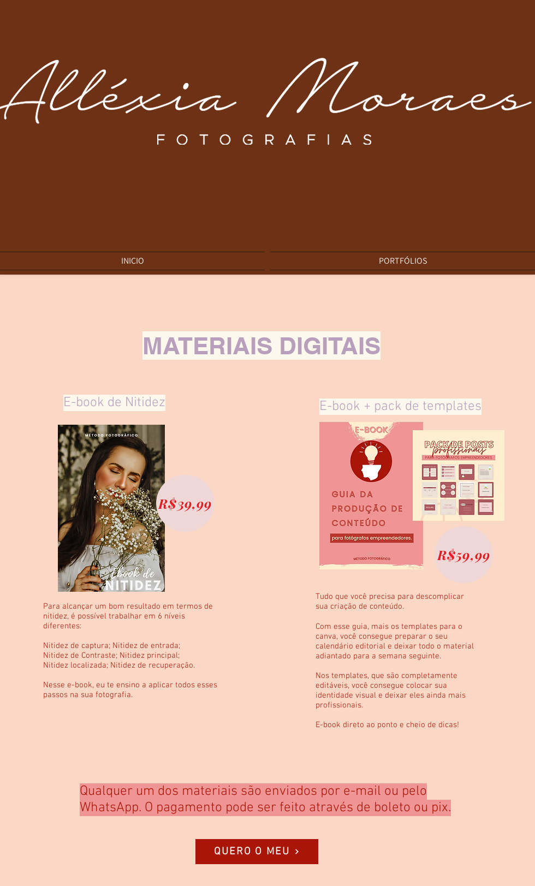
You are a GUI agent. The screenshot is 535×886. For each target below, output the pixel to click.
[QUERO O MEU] (256, 851)
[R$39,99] (185, 503)
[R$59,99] (464, 554)
